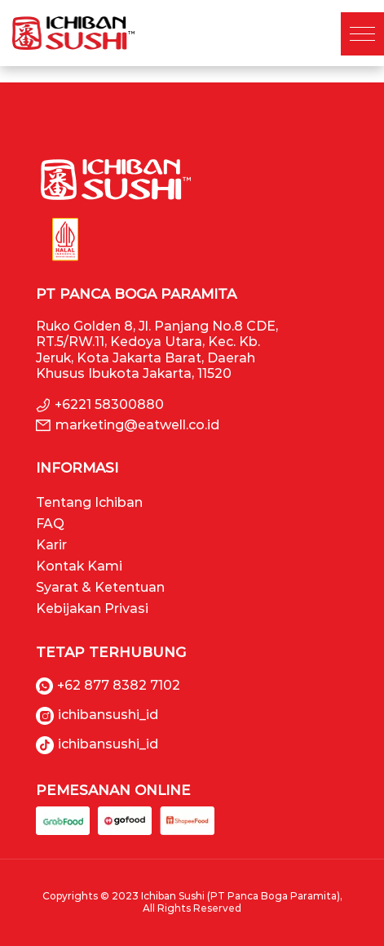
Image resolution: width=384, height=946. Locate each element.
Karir (51, 545)
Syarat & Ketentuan (100, 587)
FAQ (50, 523)
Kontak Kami (79, 566)
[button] (362, 34)
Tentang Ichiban (89, 502)
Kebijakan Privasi (92, 608)
